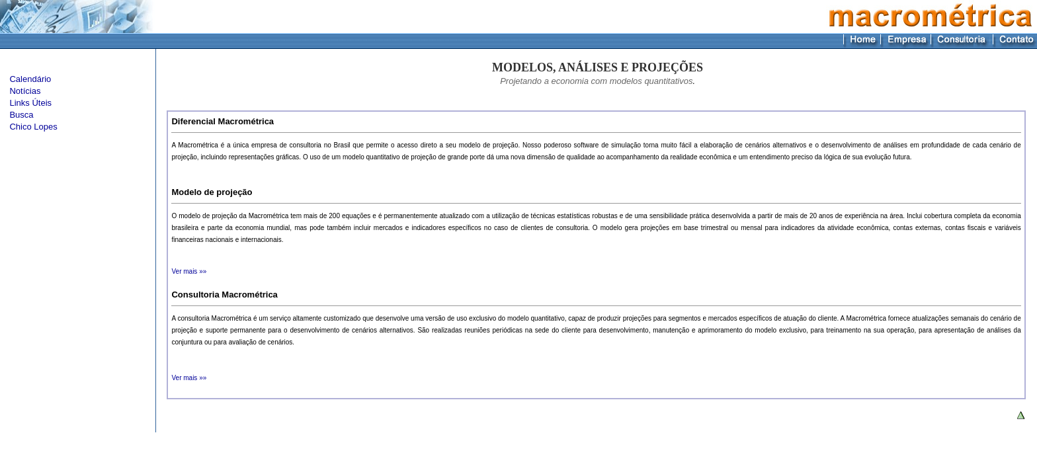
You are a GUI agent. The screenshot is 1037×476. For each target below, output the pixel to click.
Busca (21, 115)
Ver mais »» (188, 271)
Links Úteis (30, 103)
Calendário (30, 79)
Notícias (24, 91)
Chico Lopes (33, 127)
